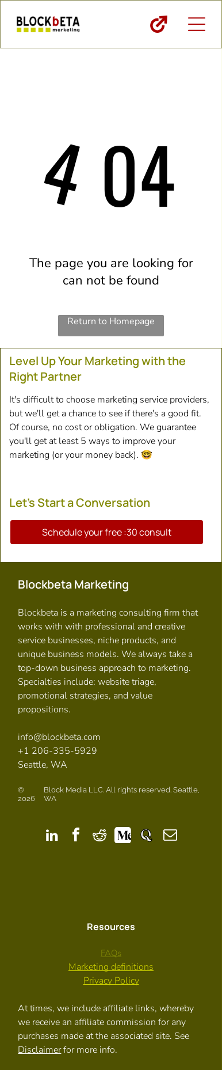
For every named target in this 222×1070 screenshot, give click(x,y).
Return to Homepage (111, 321)
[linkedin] (52, 836)
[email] (170, 836)
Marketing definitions (111, 967)
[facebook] (76, 836)
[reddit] (99, 836)
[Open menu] (196, 24)
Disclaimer (39, 1050)
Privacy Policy (111, 980)
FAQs (111, 953)
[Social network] (123, 836)
